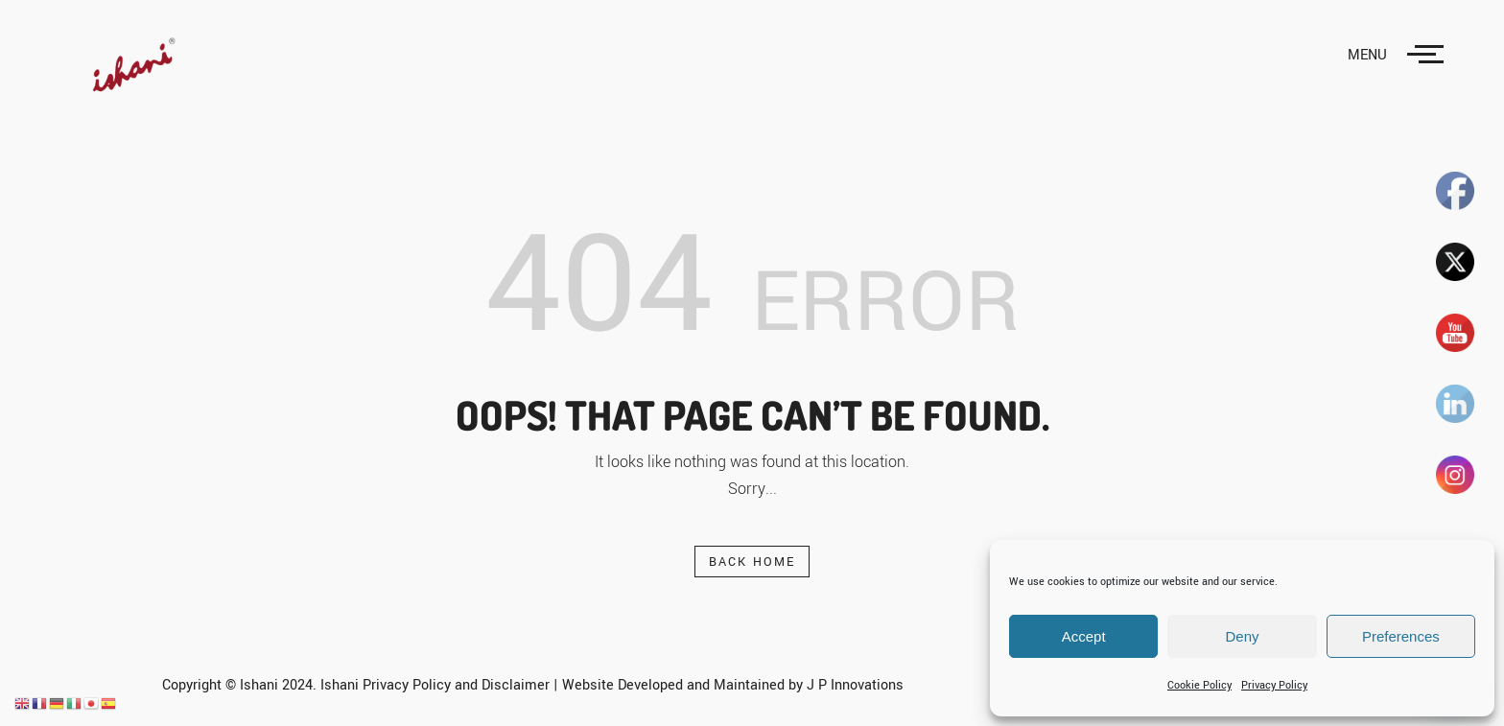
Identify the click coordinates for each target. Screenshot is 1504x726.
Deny (1241, 636)
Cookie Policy (1199, 685)
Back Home (752, 562)
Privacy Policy (1274, 685)
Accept (1084, 636)
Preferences (1401, 636)
